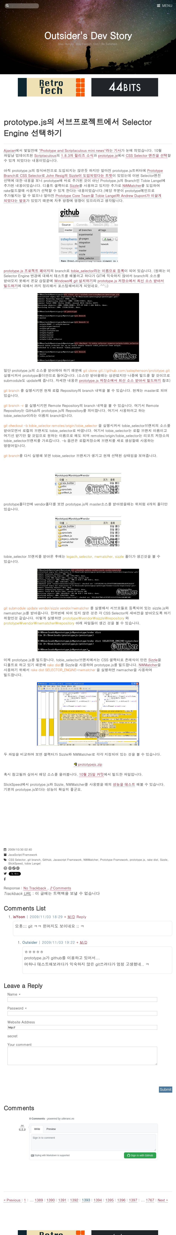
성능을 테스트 (124, 784)
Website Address (21, 1021)
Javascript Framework (67, 860)
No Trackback (35, 887)
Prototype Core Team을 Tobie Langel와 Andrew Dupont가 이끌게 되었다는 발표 (83, 198)
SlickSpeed (15, 863)
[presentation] (35, 1074)
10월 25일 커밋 (91, 774)
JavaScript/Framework (22, 854)
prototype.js (108, 155)
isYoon (19, 916)
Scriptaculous (45, 155)
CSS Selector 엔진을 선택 (146, 155)
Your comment (19, 1044)
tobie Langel (33, 863)
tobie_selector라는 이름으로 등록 (97, 270)
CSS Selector (17, 860)
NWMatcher (132, 185)
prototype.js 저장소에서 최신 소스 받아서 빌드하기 (120, 380)
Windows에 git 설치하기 (73, 280)
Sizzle (74, 185)
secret (13, 1035)
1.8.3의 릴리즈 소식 (77, 155)
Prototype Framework (114, 860)
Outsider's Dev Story (88, 35)
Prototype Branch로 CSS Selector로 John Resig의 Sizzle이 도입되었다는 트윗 (83, 173)
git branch (33, 860)
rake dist (152, 860)
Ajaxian (9, 150)
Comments (60, 887)
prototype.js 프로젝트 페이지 (27, 270)
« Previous (13, 1199)
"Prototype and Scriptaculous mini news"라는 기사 (80, 150)
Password (17, 1007)
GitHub (47, 860)
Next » (163, 1199)
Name (13, 993)
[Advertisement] (88, 818)
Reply (81, 916)
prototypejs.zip (88, 764)
